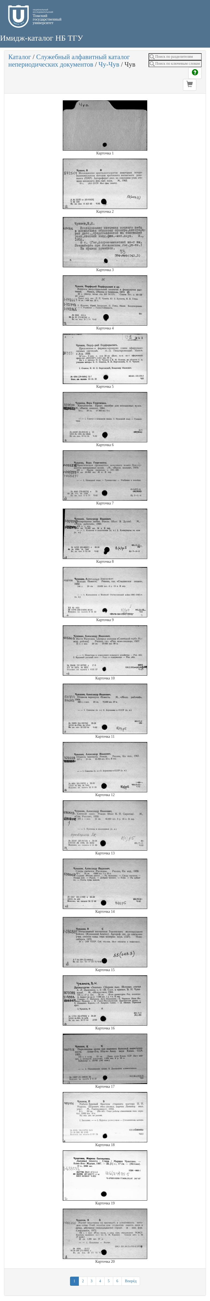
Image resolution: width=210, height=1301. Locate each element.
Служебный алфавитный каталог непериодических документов (69, 60)
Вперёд (131, 1281)
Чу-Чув (108, 64)
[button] (189, 85)
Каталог (19, 56)
